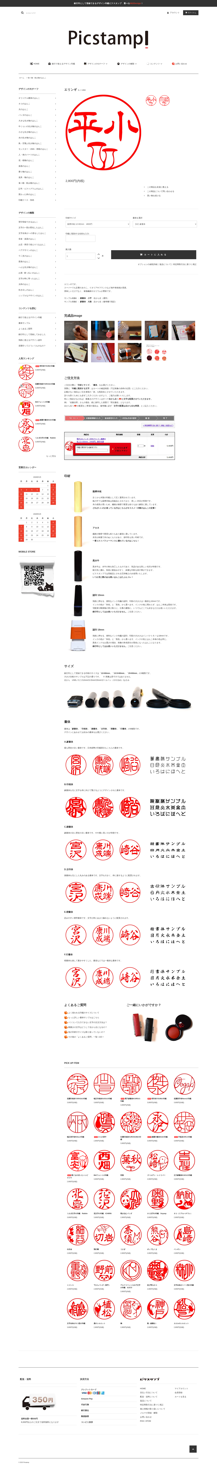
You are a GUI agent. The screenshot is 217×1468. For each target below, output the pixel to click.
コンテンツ (154, 63)
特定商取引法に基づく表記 (184, 264)
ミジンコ (70, 1285)
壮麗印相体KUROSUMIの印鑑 (130, 1138)
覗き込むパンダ (126, 1213)
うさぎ (122, 1249)
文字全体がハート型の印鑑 (184, 1285)
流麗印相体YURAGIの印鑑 (45, 384)
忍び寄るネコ (152, 1285)
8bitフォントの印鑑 (42, 402)
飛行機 (96, 1249)
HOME (34, 63)
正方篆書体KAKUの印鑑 (183, 1175)
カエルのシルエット (181, 1323)
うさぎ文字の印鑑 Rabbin (45, 438)
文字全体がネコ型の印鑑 (76, 1323)
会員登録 (178, 1392)
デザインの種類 (127, 63)
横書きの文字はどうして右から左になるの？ (85, 1027)
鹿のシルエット (99, 1323)
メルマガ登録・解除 (148, 1413)
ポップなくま (152, 1249)
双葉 (122, 1175)
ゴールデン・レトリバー (156, 1175)
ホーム (21, 78)
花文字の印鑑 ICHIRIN (103, 1213)
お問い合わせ (179, 63)
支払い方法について (148, 1392)
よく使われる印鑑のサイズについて (81, 1013)
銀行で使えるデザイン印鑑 (61, 63)
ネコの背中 (100, 1137)
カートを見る (180, 1397)
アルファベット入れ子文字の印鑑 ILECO (130, 1286)
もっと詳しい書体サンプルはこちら (81, 1017)
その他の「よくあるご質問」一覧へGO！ (84, 1037)
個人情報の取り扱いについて (152, 1409)
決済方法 (84, 1379)
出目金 (69, 1249)
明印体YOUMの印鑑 (45, 366)
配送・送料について (148, 1397)
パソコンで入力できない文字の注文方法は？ (85, 1022)
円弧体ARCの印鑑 (183, 1137)
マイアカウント (181, 1388)
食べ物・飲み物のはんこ (37, 78)
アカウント (175, 12)
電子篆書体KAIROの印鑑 (130, 1100)
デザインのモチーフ (96, 63)
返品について (165, 264)
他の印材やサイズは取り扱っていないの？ (84, 1032)
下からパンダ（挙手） (102, 1285)
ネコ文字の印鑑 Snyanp (156, 1213)
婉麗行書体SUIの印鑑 (45, 420)
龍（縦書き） (152, 1323)
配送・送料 (25, 1379)
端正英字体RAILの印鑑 (75, 1137)
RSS (142, 1421)
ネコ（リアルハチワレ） (183, 1213)
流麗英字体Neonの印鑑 (182, 1099)
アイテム (190, 12)
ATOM (148, 1421)
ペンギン (177, 1249)
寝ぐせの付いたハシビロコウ (77, 1176)
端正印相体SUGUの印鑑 (103, 1099)
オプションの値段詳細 (147, 264)
